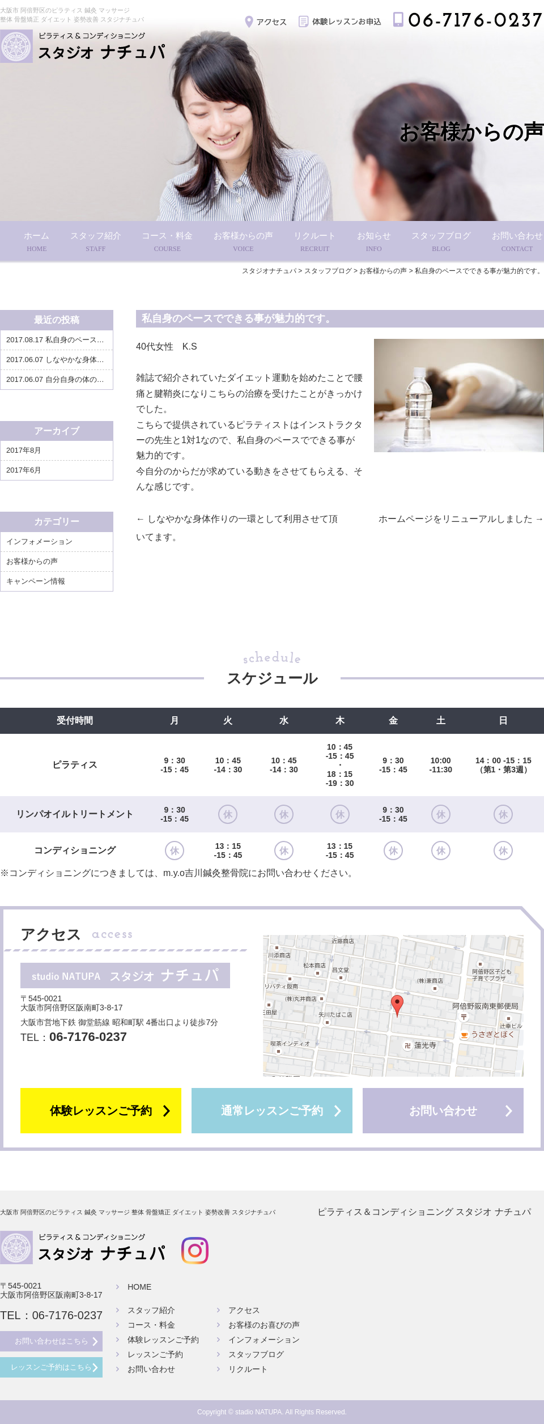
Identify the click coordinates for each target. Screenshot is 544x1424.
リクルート (315, 243)
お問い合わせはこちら (51, 1341)
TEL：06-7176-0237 (51, 1315)
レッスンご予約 (155, 1354)
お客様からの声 (243, 243)
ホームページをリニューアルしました (461, 519)
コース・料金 (167, 243)
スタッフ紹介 (95, 243)
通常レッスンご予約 (272, 1110)
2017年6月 (23, 470)
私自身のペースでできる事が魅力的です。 (95, 339)
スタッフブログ (441, 243)
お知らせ (374, 243)
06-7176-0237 (88, 1037)
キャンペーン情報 (35, 581)
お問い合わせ (517, 243)
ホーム (36, 243)
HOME (139, 1286)
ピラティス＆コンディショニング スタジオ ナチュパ (424, 1212)
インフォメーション (39, 541)
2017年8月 (23, 450)
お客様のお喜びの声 (264, 1324)
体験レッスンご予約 (101, 1110)
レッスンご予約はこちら (51, 1367)
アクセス (244, 1310)
